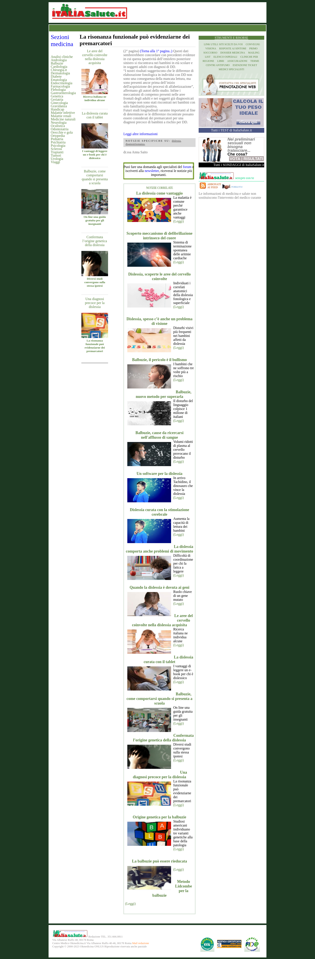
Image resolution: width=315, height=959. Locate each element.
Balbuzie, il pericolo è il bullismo (159, 360)
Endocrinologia (61, 83)
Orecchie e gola (62, 132)
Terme (254, 61)
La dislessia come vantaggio (159, 193)
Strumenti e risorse (231, 37)
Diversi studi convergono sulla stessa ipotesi (94, 282)
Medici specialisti (231, 69)
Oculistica (58, 126)
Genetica (57, 96)
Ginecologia (59, 103)
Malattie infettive (63, 113)
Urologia (57, 159)
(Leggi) (178, 221)
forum (187, 167)
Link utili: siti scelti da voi (223, 44)
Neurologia (58, 122)
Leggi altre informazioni (140, 134)
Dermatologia (60, 73)
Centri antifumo (218, 65)
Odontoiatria (59, 129)
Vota (235, 159)
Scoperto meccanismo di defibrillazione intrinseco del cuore (159, 235)
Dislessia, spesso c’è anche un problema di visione (159, 321)
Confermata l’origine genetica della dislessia (94, 241)
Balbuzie (57, 63)
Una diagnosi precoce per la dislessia (95, 303)
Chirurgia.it (59, 70)
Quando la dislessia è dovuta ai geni (159, 587)
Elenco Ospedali (225, 56)
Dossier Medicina (232, 52)
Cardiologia (59, 66)
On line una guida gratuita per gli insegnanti (95, 220)
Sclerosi (56, 149)
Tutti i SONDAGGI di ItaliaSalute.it (238, 165)
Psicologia (58, 145)
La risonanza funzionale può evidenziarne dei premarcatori (95, 346)
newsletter (152, 171)
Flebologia (58, 89)
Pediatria (57, 139)
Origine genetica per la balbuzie (159, 817)
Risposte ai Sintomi (232, 48)
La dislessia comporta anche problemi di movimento (159, 548)
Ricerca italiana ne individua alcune (94, 98)
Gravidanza (59, 106)
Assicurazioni (237, 61)
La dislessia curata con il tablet (95, 115)
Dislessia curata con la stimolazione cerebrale (159, 512)
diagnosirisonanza (135, 144)
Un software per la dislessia (159, 473)
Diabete (56, 76)
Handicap (57, 109)
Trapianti (57, 152)
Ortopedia (58, 136)
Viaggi (55, 162)
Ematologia (59, 80)
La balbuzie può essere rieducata (159, 861)
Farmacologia (60, 86)
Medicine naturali (63, 119)
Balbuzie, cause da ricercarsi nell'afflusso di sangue (159, 435)
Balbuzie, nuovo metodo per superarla (163, 394)
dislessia (176, 140)
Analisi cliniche (62, 57)
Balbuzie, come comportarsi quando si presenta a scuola (95, 177)
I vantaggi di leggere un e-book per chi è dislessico (94, 154)
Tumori (56, 155)
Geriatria (57, 99)
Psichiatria (58, 142)
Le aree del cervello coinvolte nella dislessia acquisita (94, 57)
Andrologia (59, 60)
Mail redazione (140, 943)
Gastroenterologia (63, 93)
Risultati (253, 159)
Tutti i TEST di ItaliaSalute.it (231, 130)
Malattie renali (61, 116)
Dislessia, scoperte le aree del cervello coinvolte (159, 276)
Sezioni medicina (62, 40)
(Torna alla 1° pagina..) (156, 51)
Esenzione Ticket (245, 65)
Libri (220, 61)
